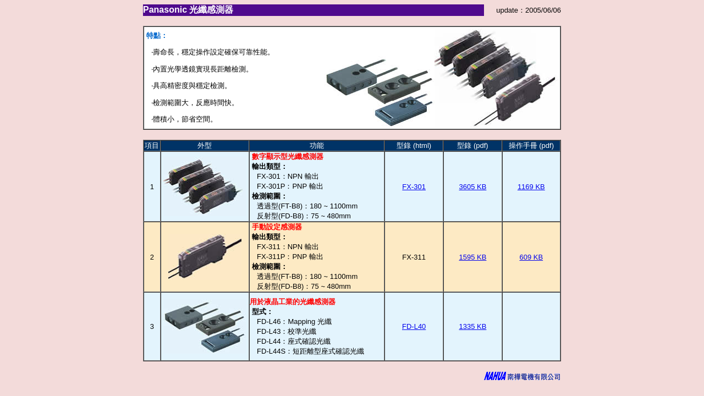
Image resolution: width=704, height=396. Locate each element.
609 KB (531, 257)
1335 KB (473, 326)
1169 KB (531, 187)
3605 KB (473, 187)
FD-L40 (414, 326)
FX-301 (414, 187)
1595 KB (473, 257)
